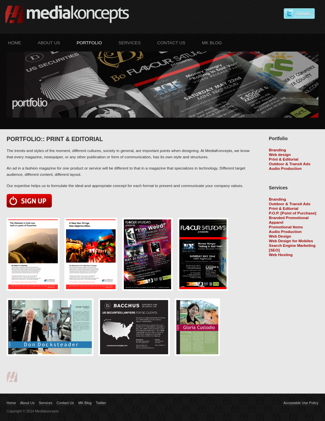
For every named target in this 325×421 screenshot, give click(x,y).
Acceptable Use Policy (300, 403)
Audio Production (285, 168)
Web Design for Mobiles (291, 241)
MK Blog (212, 42)
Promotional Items (286, 227)
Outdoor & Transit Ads (289, 164)
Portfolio (89, 42)
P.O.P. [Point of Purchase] (292, 213)
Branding (277, 150)
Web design (280, 154)
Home (14, 42)
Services (130, 42)
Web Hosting (281, 254)
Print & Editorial (283, 159)
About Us (49, 42)
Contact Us (171, 42)
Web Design (280, 236)
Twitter (101, 403)
